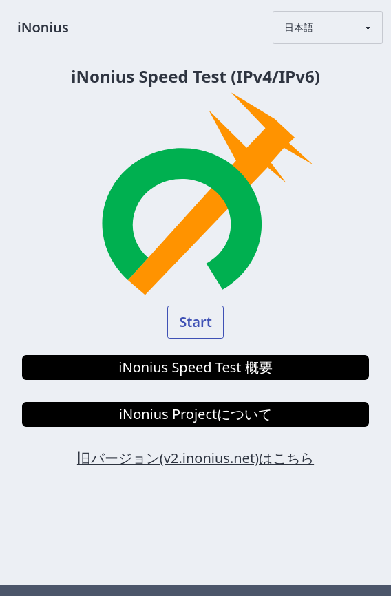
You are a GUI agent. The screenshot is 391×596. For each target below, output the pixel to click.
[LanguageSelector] (328, 27)
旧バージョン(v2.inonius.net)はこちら (195, 458)
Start (195, 321)
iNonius (43, 27)
